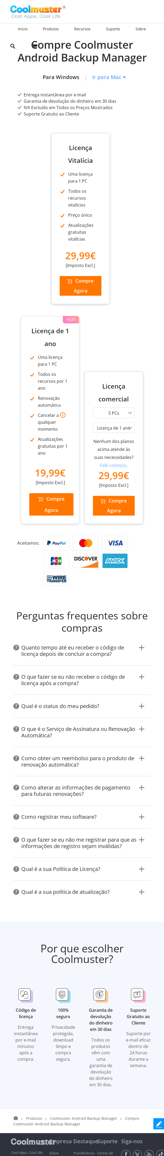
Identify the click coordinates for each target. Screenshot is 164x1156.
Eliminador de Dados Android (81, 1035)
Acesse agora (136, 1033)
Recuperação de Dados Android (83, 1016)
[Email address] (136, 1020)
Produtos (34, 955)
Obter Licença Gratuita (55, 1048)
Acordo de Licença (61, 1124)
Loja (52, 1016)
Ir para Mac (106, 77)
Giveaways (57, 1035)
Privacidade (38, 1121)
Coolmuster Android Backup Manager (83, 955)
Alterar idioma (132, 1068)
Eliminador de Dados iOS (81, 1099)
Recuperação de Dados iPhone (83, 1080)
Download (57, 1022)
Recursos (56, 1028)
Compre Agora (47, 342)
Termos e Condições (15, 1124)
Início (22, 28)
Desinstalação (85, 1121)
